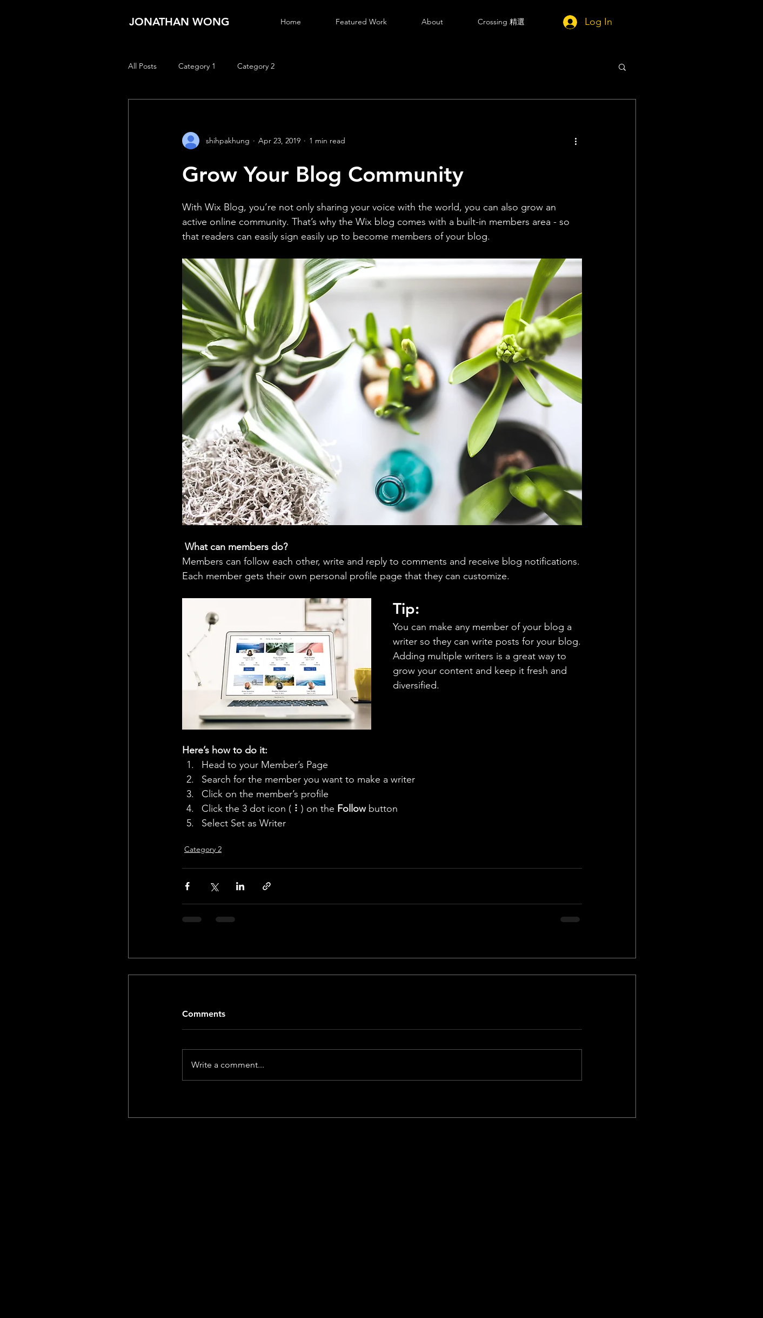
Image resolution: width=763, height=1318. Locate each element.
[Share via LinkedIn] (240, 886)
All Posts (142, 66)
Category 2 (256, 66)
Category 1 (197, 66)
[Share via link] (267, 886)
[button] (622, 66)
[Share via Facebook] (187, 886)
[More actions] (575, 140)
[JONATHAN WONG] (179, 21)
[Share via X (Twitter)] (214, 886)
